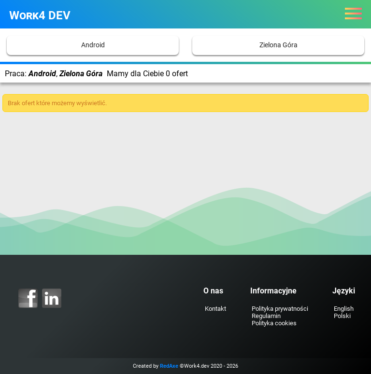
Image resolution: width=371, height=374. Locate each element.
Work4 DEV (40, 15)
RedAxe (169, 366)
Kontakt (215, 308)
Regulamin (266, 315)
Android (93, 45)
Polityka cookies (274, 323)
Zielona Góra (278, 45)
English (344, 308)
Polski (342, 315)
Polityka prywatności (280, 308)
